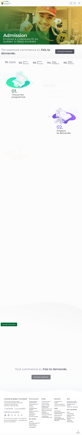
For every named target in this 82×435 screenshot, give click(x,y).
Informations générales (32, 414)
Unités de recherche (59, 404)
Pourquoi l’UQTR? (46, 401)
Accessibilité (32, 427)
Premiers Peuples (33, 416)
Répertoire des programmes (45, 407)
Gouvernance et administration (33, 402)
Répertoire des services (70, 416)
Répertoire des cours (47, 408)
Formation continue (47, 414)
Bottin (68, 412)
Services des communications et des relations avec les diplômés (59, 419)
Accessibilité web (22, 420)
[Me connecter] (74, 3)
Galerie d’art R (58, 415)
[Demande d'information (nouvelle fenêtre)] (9, 324)
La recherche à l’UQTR (58, 402)
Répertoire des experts (70, 418)
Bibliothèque (57, 411)
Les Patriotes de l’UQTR (71, 405)
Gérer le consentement (10, 421)
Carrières (31, 406)
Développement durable (33, 409)
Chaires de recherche (59, 405)
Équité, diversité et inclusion (34, 412)
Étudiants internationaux (45, 412)
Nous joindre (8, 409)
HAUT (78, 432)
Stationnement (33, 425)
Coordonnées (70, 413)
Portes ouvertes (46, 404)
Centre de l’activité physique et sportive (72, 402)
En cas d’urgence (19, 409)
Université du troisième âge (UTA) (47, 417)
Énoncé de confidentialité (10, 420)
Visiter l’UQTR (45, 403)
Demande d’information (70, 421)
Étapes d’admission (47, 410)
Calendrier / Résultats (72, 406)
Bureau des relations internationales (59, 413)
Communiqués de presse (33, 405)
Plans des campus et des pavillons (34, 423)
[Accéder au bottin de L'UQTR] (71, 3)
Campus (31, 421)
